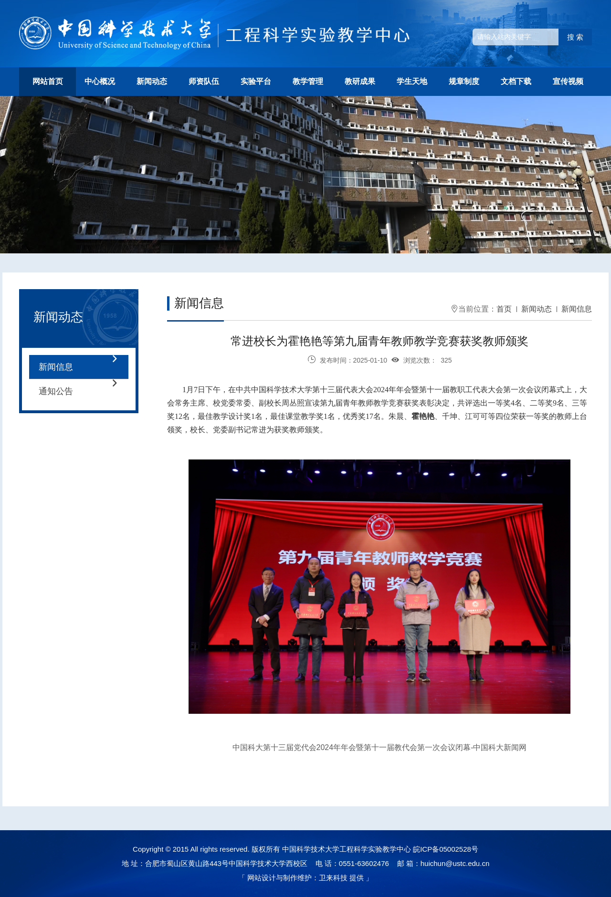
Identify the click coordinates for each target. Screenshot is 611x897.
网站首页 (47, 81)
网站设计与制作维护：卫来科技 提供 (305, 878)
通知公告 (83, 391)
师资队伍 (204, 81)
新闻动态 (152, 81)
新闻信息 (83, 367)
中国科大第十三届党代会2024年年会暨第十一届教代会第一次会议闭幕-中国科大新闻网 (379, 747)
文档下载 (516, 81)
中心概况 (99, 81)
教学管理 (308, 81)
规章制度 (464, 81)
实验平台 (256, 81)
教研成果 (360, 81)
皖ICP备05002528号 (445, 849)
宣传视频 (568, 81)
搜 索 (575, 37)
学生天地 (412, 81)
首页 (504, 309)
